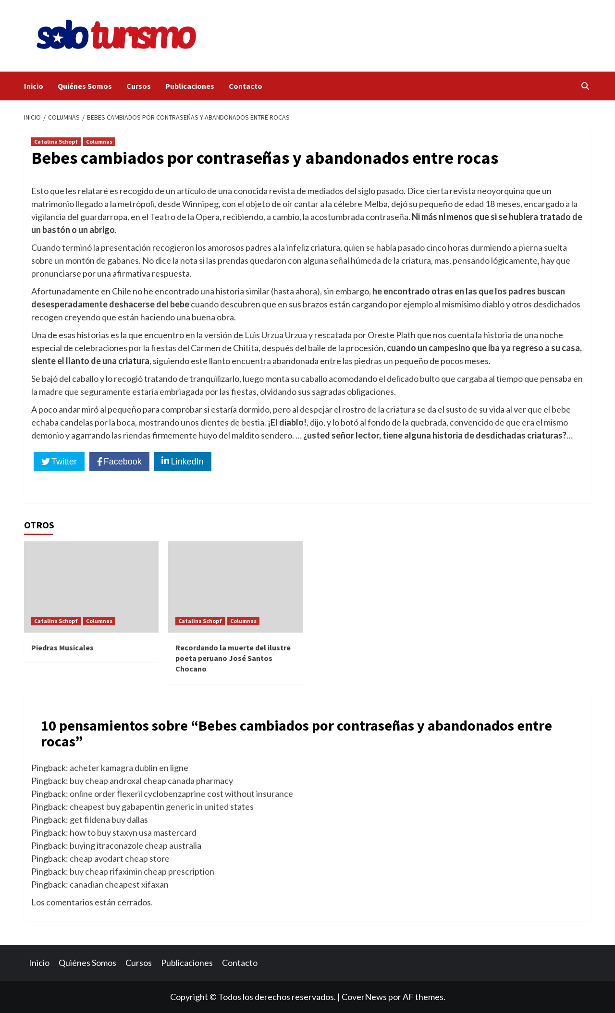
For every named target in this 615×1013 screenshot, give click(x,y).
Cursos (138, 86)
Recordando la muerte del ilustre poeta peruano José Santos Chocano (233, 658)
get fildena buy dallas (109, 819)
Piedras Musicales (62, 647)
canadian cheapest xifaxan (119, 884)
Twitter (64, 461)
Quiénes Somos (85, 86)
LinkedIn (187, 461)
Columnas (99, 141)
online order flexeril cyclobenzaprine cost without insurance (181, 793)
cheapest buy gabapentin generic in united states (162, 806)
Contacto (245, 86)
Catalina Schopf (56, 141)
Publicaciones (189, 86)
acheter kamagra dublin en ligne (129, 767)
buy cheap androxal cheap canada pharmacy (151, 780)
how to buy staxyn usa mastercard (133, 832)
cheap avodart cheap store (120, 858)
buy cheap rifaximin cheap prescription (142, 871)
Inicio (33, 86)
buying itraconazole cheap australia (135, 845)
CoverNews (364, 996)
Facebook (123, 461)
